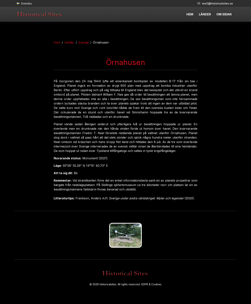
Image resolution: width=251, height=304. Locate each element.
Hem (57, 42)
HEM (189, 14)
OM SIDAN (224, 14)
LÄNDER (205, 14)
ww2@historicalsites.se (215, 3)
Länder (69, 42)
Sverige (83, 42)
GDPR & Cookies (151, 284)
